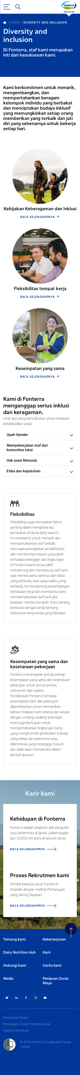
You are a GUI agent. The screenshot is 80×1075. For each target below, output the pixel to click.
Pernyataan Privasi (15, 1017)
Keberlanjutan (54, 939)
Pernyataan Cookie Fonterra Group (26, 1024)
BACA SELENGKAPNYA (40, 217)
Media (8, 979)
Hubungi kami (14, 966)
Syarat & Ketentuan (16, 1030)
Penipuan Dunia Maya (55, 981)
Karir (47, 952)
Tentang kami (14, 939)
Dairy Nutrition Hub (19, 952)
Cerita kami (52, 966)
